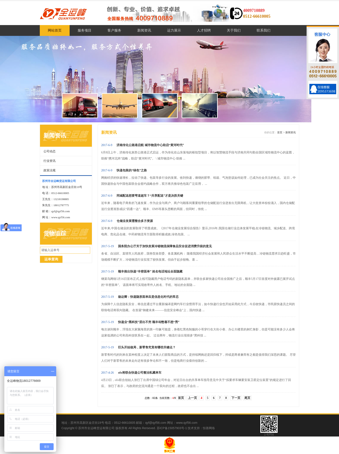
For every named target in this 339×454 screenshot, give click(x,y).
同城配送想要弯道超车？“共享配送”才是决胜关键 (150, 195)
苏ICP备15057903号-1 (172, 428)
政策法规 (49, 170)
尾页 (247, 398)
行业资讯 (49, 160)
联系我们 (263, 30)
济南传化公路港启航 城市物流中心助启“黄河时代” (150, 145)
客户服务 (114, 30)
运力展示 (174, 30)
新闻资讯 (144, 30)
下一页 (235, 398)
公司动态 (49, 151)
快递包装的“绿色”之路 (132, 170)
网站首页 (55, 30)
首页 (279, 132)
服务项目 (84, 30)
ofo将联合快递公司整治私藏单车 (140, 372)
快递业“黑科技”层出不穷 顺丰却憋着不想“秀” (148, 322)
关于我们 (234, 30)
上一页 (192, 398)
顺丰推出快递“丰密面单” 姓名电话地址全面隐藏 (150, 271)
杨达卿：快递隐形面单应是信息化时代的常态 (148, 296)
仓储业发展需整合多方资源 (135, 221)
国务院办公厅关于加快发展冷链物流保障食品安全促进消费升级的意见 (165, 246)
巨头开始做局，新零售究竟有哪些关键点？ (147, 347)
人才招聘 (204, 30)
